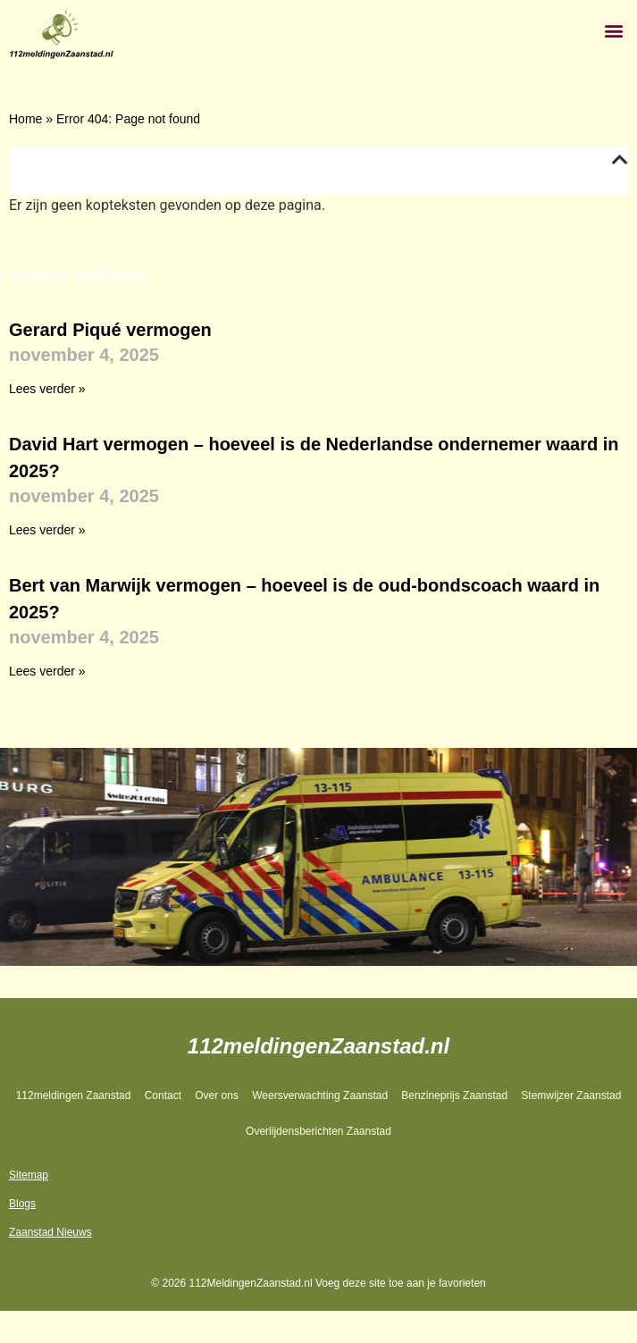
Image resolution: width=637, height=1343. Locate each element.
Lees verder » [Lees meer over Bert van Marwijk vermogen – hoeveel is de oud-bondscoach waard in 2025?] (47, 671)
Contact (163, 1095)
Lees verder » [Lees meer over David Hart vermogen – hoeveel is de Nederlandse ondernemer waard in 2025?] (47, 530)
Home (25, 119)
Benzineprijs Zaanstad (454, 1095)
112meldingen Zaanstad (73, 1095)
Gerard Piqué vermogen (110, 330)
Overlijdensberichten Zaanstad (318, 1131)
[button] (613, 30)
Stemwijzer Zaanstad (571, 1095)
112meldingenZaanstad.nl (318, 1046)
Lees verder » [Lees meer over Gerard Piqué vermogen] (47, 389)
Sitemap (28, 1175)
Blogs (22, 1203)
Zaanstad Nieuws (50, 1232)
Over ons (217, 1095)
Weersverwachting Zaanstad (320, 1095)
